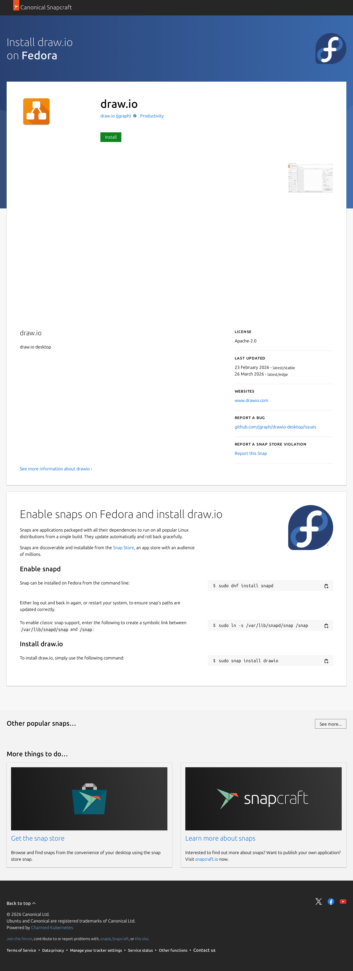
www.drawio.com (251, 400)
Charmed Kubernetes (52, 927)
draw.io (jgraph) (116, 115)
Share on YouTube (343, 901)
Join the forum (19, 939)
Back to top (21, 903)
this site (141, 939)
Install (111, 137)
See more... (331, 723)
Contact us (204, 950)
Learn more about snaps (220, 838)
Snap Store (123, 547)
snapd (105, 939)
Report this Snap (251, 453)
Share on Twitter (318, 901)
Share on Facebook (331, 901)
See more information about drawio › (56, 468)
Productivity (152, 115)
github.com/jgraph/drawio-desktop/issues (275, 426)
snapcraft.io (206, 859)
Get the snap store (38, 838)
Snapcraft (120, 939)
